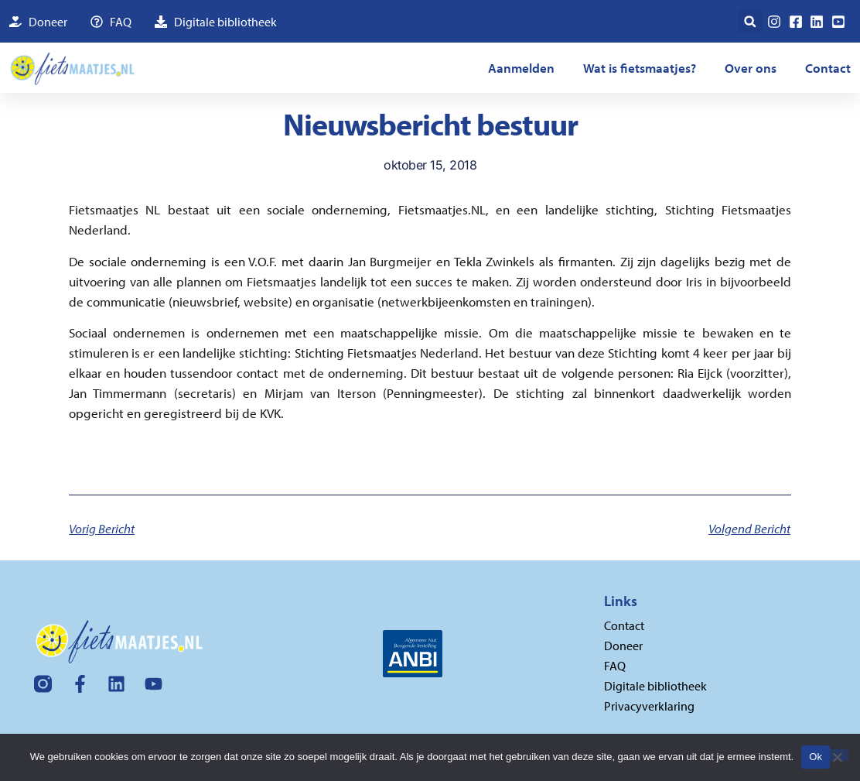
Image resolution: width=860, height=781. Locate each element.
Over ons (750, 68)
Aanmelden (521, 68)
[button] (750, 21)
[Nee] (836, 755)
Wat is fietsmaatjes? (639, 68)
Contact (828, 68)
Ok (815, 756)
